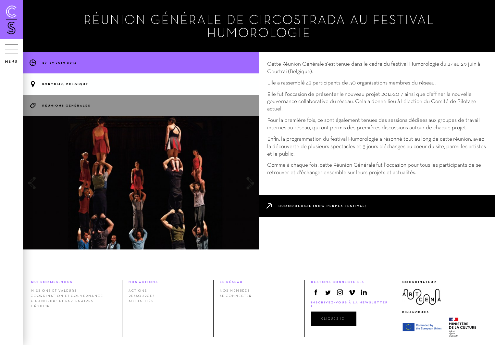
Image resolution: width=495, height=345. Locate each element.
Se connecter (236, 296)
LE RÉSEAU (231, 282)
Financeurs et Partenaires (62, 301)
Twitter (328, 292)
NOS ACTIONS (143, 282)
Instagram (340, 292)
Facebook (316, 292)
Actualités (141, 301)
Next (250, 183)
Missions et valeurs (54, 290)
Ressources (142, 296)
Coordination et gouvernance (67, 296)
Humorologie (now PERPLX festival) (322, 206)
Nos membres (235, 290)
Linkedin (364, 292)
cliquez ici (333, 318)
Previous (31, 183)
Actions (138, 290)
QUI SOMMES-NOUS (52, 282)
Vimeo (352, 292)
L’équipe (40, 306)
